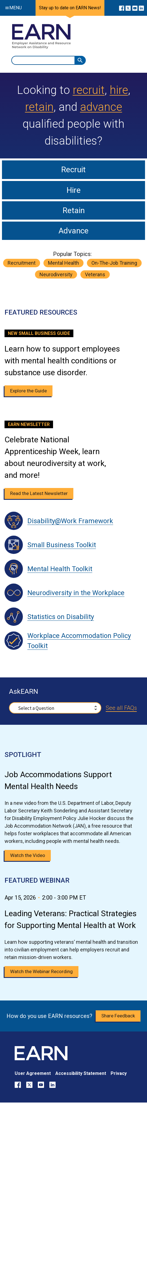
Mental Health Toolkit (59, 569)
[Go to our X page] (128, 8)
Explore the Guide (28, 391)
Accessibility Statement (80, 1073)
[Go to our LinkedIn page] (141, 8)
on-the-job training (114, 263)
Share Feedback (118, 1016)
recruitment (22, 263)
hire (119, 90)
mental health (63, 263)
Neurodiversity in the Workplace (75, 593)
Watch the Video (27, 855)
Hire (74, 190)
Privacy (119, 1073)
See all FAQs (121, 707)
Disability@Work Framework (70, 521)
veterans (95, 274)
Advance (73, 230)
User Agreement (33, 1073)
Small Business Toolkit (61, 545)
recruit (89, 90)
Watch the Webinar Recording (41, 971)
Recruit (73, 169)
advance (101, 107)
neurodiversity (56, 274)
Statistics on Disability (60, 617)
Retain (74, 210)
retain (39, 107)
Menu (12, 7)
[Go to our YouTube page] (134, 8)
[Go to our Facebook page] (122, 8)
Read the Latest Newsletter (39, 493)
